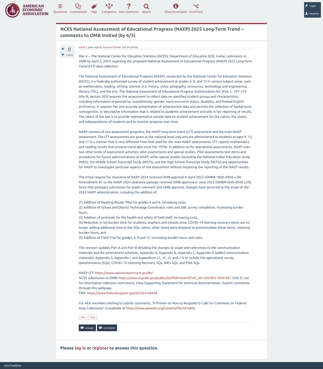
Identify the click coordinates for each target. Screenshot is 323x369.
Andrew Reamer (112, 47)
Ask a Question (129, 11)
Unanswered (78, 11)
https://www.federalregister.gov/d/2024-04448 (122, 293)
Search (146, 11)
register (100, 347)
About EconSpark (175, 11)
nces (83, 317)
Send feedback (12, 365)
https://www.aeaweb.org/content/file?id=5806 (160, 308)
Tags (94, 11)
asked (82, 47)
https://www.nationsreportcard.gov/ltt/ (124, 273)
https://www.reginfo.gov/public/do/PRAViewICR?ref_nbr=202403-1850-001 (175, 278)
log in (80, 347)
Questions (60, 11)
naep (92, 317)
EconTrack (196, 11)
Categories (109, 11)
